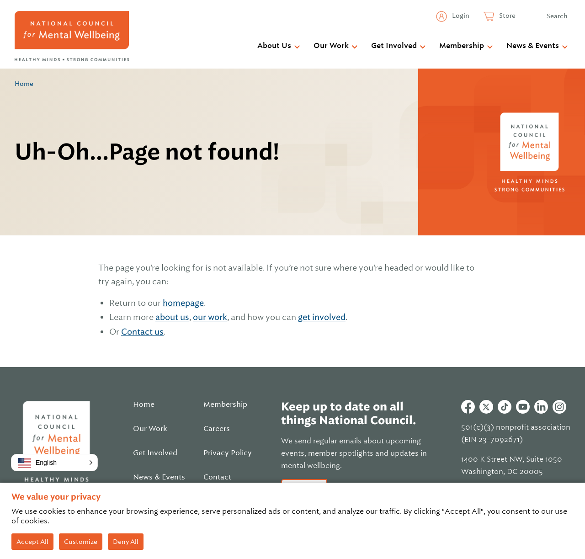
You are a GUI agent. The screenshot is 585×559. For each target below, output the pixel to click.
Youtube (523, 407)
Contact (217, 477)
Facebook (468, 407)
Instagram (559, 407)
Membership (461, 45)
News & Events (532, 45)
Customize (80, 542)
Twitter (486, 407)
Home (24, 84)
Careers (216, 428)
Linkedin (541, 407)
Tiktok (504, 407)
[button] (54, 462)
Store (507, 15)
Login (460, 15)
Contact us (142, 331)
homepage (183, 303)
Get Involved (394, 45)
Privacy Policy (227, 453)
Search (557, 16)
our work (210, 317)
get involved (322, 317)
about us (172, 317)
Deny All (125, 542)
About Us (274, 45)
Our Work (331, 45)
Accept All (32, 542)
